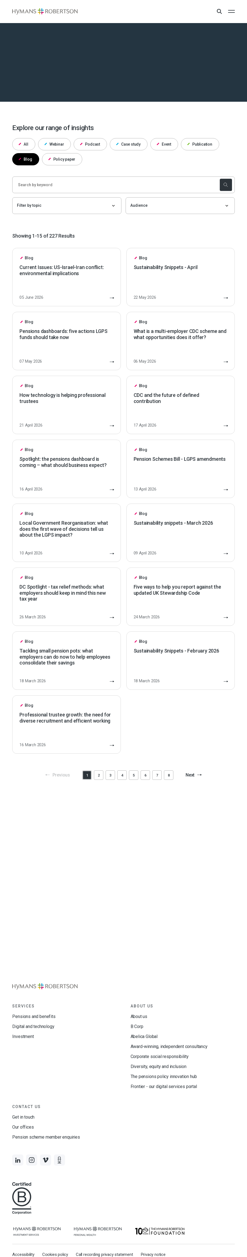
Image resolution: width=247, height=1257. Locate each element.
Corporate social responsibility (160, 1056)
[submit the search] (226, 185)
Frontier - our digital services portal (164, 1086)
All (23, 144)
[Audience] (180, 205)
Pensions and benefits (33, 1016)
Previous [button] (57, 775)
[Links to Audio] (59, 1160)
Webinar (54, 144)
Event (164, 144)
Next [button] (194, 775)
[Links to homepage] (45, 11)
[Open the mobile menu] (231, 11)
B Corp (137, 1026)
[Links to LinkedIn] (17, 1160)
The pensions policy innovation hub (164, 1076)
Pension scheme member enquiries (46, 1137)
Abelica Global (144, 1036)
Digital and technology (33, 1026)
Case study (128, 144)
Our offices (23, 1127)
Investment (23, 1036)
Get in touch (23, 1117)
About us (139, 1016)
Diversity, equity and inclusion (158, 1066)
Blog (25, 159)
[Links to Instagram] (31, 1160)
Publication (199, 144)
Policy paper (62, 159)
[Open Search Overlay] (219, 11)
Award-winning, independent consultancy (169, 1046)
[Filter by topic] (66, 205)
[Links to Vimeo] (45, 1160)
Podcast (90, 144)
